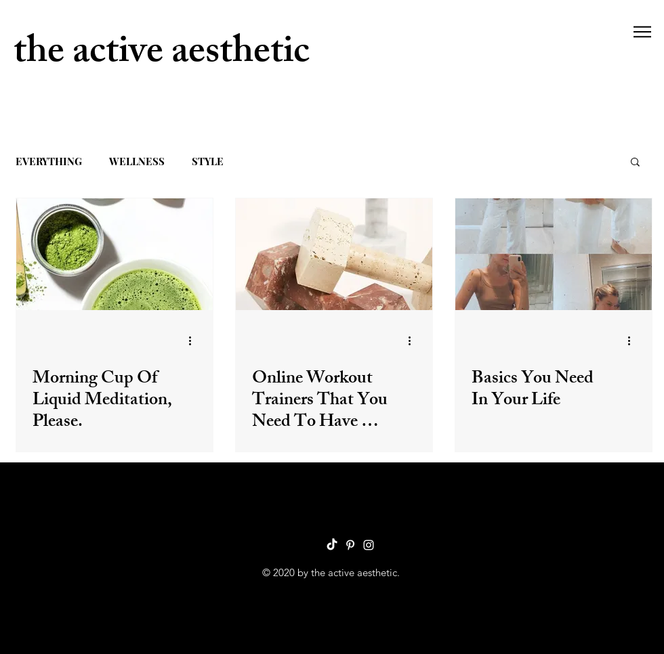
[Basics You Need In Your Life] (553, 254)
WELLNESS (137, 161)
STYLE (208, 161)
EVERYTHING (49, 161)
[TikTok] (332, 545)
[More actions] (194, 340)
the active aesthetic (162, 55)
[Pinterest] (350, 545)
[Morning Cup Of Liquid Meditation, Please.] (114, 254)
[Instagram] (368, 545)
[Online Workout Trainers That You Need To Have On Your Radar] (334, 254)
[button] (642, 31)
